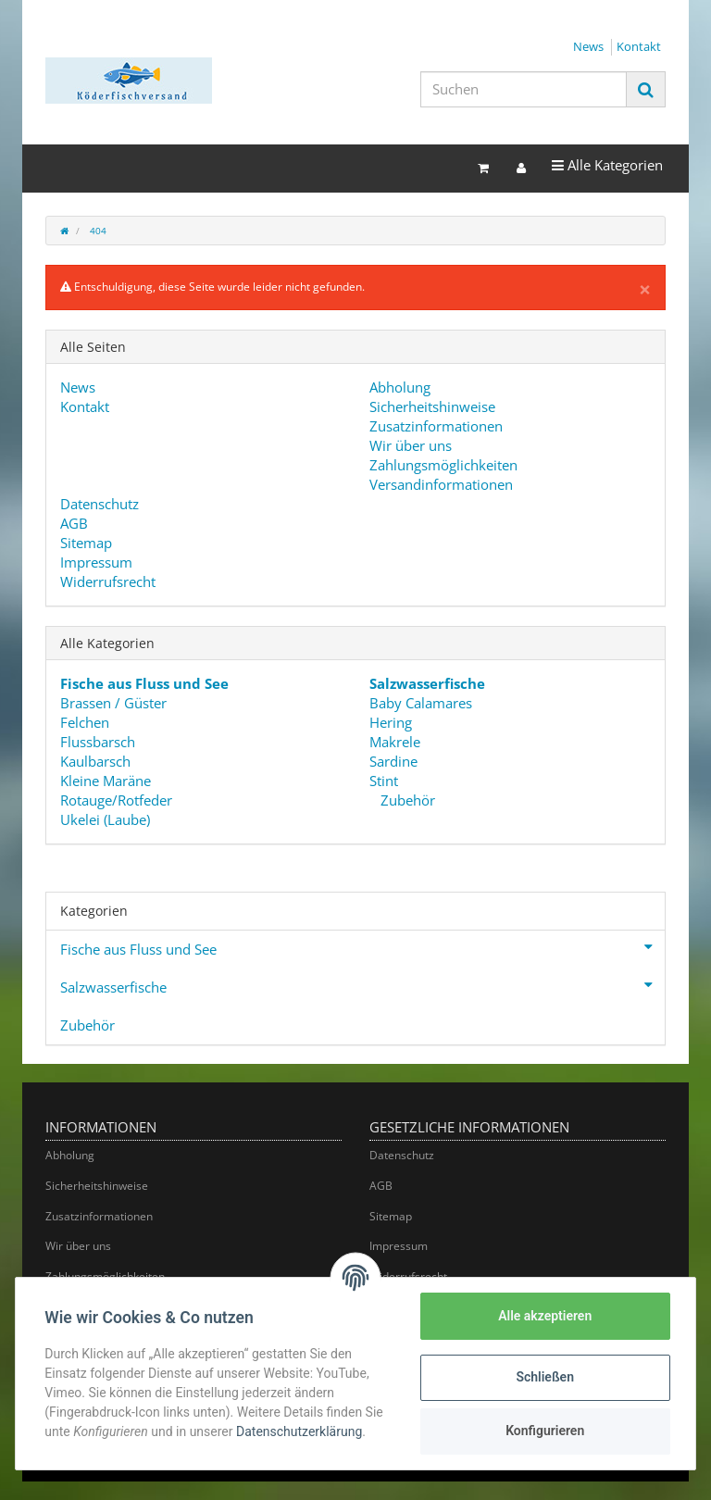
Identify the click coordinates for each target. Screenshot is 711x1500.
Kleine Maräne (105, 780)
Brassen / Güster (113, 703)
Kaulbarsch (95, 761)
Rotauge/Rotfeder (116, 800)
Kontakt (639, 46)
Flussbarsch (97, 741)
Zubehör (406, 800)
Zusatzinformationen (436, 426)
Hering (390, 722)
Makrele (394, 741)
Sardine (393, 761)
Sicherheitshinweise (432, 406)
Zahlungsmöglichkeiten (443, 465)
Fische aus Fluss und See (362, 947)
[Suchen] (523, 89)
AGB (74, 523)
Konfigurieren (544, 1430)
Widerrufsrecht (108, 581)
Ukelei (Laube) (105, 819)
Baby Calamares (420, 703)
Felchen (84, 722)
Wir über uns (410, 445)
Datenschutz (99, 503)
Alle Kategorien (607, 164)
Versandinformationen (441, 484)
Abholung (399, 387)
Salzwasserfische (362, 985)
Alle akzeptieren (544, 1315)
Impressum (96, 562)
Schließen (545, 1376)
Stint (383, 780)
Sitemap (86, 542)
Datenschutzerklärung (300, 1431)
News (588, 46)
